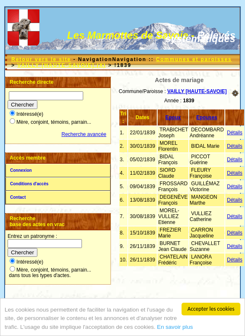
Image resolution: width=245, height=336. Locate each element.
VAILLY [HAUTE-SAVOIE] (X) (61, 65)
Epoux (173, 117)
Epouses (206, 117)
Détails (234, 133)
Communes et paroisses (194, 59)
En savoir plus (175, 327)
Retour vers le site (41, 59)
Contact (18, 197)
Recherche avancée (83, 134)
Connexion (21, 170)
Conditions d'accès (29, 183)
